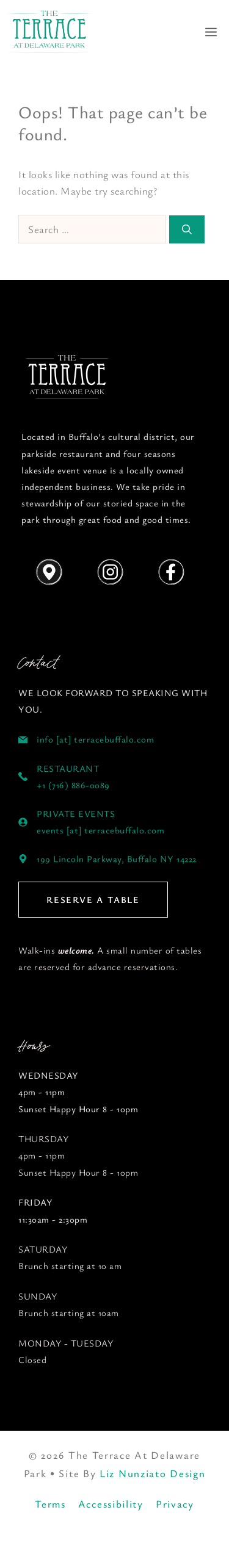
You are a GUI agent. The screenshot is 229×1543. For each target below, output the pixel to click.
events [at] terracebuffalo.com (100, 830)
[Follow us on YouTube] (67, 377)
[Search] (187, 229)
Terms (50, 1504)
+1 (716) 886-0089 (73, 785)
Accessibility (111, 1504)
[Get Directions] (48, 572)
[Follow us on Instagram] (109, 572)
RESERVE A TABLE (93, 899)
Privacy (175, 1504)
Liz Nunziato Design (152, 1473)
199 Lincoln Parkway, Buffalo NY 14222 (117, 858)
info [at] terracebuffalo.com (95, 739)
